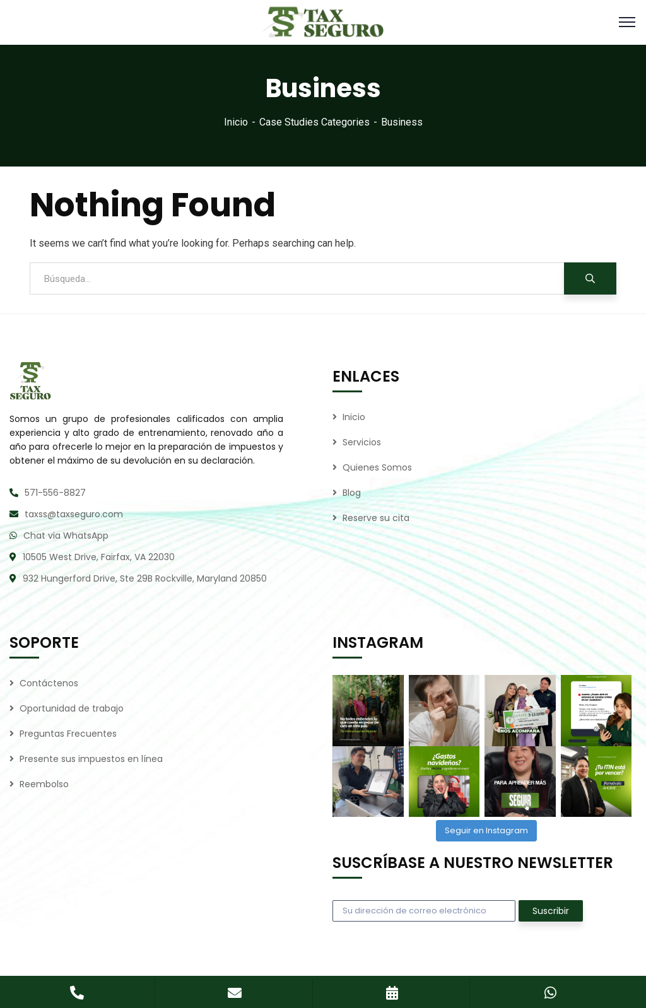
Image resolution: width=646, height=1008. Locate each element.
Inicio (236, 122)
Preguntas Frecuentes (68, 733)
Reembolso (44, 784)
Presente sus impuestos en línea (91, 759)
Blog (352, 492)
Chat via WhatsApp (66, 535)
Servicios (362, 442)
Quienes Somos (377, 467)
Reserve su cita (376, 518)
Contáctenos (49, 683)
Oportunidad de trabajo (72, 708)
